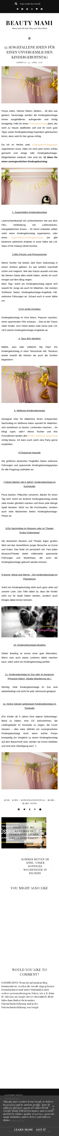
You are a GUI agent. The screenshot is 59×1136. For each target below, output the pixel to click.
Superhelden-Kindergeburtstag (27, 237)
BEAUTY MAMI (29, 22)
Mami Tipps (29, 803)
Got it (41, 1129)
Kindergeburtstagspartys (45, 144)
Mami (51, 800)
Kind (15, 800)
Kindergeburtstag (38, 123)
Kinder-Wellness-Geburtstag (42, 435)
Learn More (23, 1129)
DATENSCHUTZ (14, 1095)
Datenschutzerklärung (13, 1003)
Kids (7, 800)
